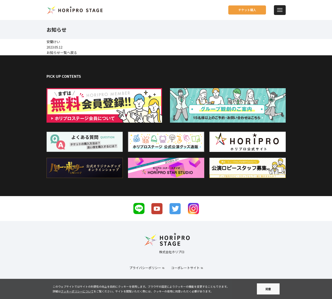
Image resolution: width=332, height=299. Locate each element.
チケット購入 (243, 10)
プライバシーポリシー (145, 267)
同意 (268, 289)
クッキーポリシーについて (77, 291)
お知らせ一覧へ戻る (62, 52)
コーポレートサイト (185, 267)
